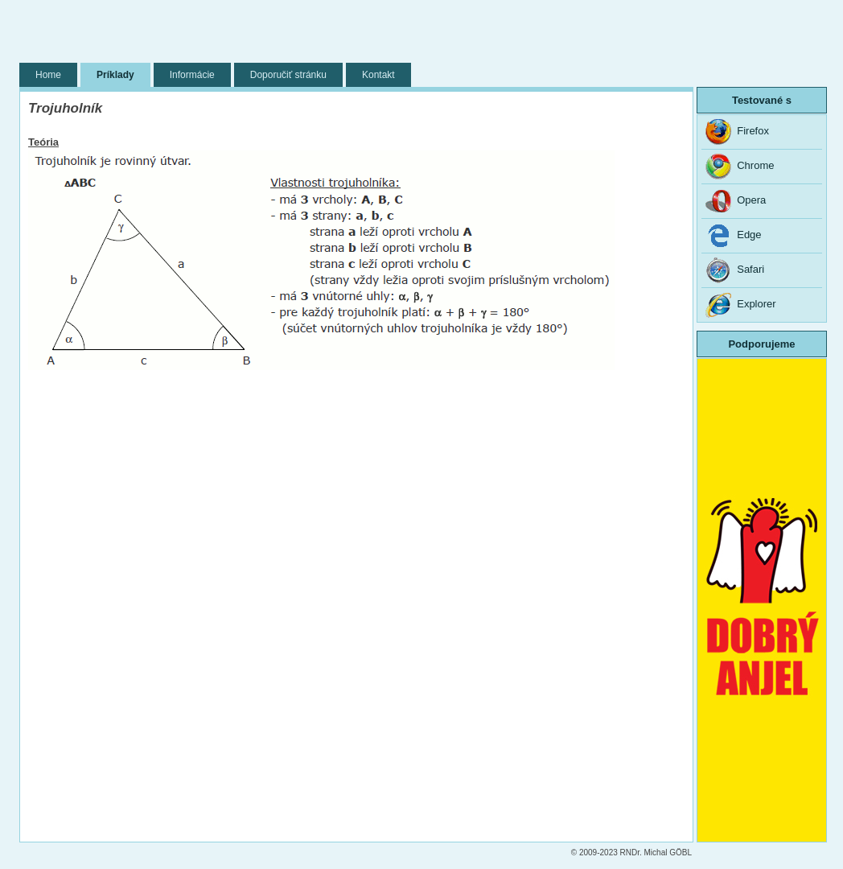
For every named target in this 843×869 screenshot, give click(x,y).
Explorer (740, 305)
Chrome (739, 166)
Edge (733, 236)
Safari (734, 270)
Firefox (737, 132)
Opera (735, 201)
